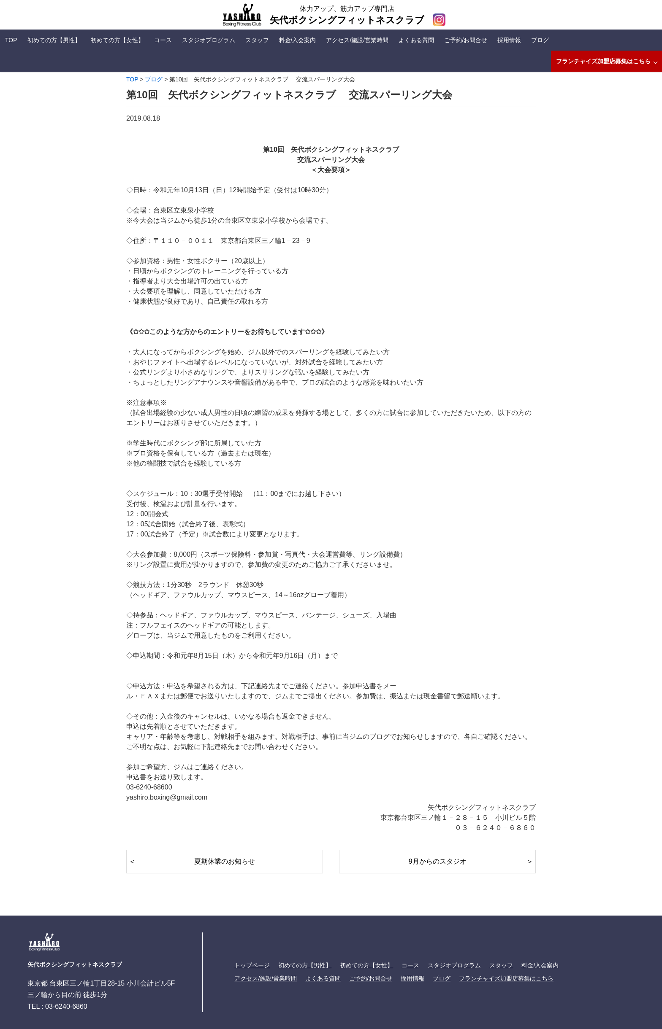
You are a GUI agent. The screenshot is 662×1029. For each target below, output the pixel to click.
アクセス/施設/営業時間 (357, 40)
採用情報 (509, 40)
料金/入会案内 (297, 40)
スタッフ (257, 40)
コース (163, 40)
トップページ (252, 965)
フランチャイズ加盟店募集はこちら (603, 61)
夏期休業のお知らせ (224, 861)
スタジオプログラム (208, 40)
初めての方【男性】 (54, 40)
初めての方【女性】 (117, 40)
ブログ (540, 40)
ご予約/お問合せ (465, 40)
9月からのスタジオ (438, 861)
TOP (11, 40)
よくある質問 (416, 40)
